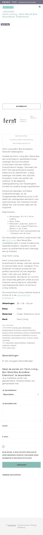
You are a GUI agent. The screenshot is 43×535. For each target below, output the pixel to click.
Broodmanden (7, 330)
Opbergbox (31, 343)
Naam (5, 426)
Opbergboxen (35, 333)
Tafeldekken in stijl (18, 338)
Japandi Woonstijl (29, 330)
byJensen (12, 525)
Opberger (6, 345)
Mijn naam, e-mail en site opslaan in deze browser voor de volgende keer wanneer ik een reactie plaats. (20, 455)
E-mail (5, 437)
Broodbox (10, 343)
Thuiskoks (6, 340)
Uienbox (13, 345)
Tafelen (30, 338)
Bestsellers (17, 328)
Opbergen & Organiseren (11, 335)
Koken (10, 333)
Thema (36, 338)
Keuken (5, 333)
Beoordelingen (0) (21, 143)
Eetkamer (17, 330)
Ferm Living (11, 240)
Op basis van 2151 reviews (27, 2)
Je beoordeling (10, 404)
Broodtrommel (20, 343)
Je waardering (10, 390)
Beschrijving (21, 136)
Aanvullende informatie (21, 140)
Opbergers (26, 335)
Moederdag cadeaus (22, 333)
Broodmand (9, 11)
